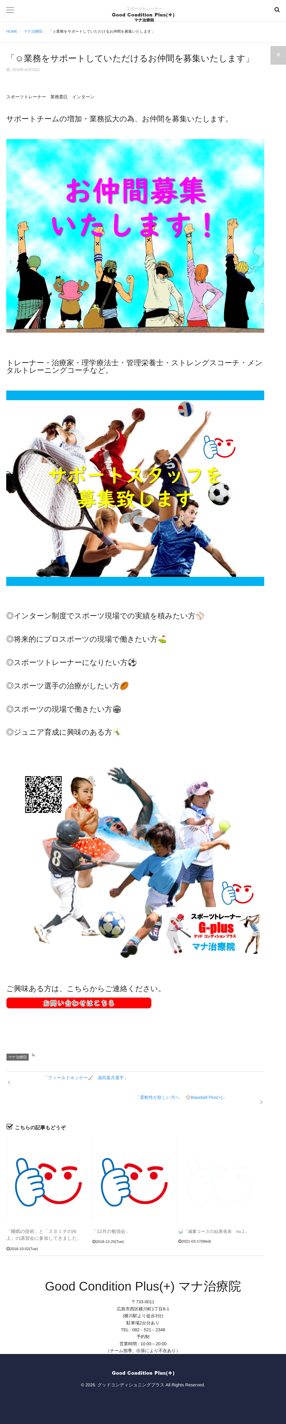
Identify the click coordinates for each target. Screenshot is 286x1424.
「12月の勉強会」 (110, 1221)
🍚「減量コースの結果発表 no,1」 (213, 1221)
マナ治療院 (17, 1057)
